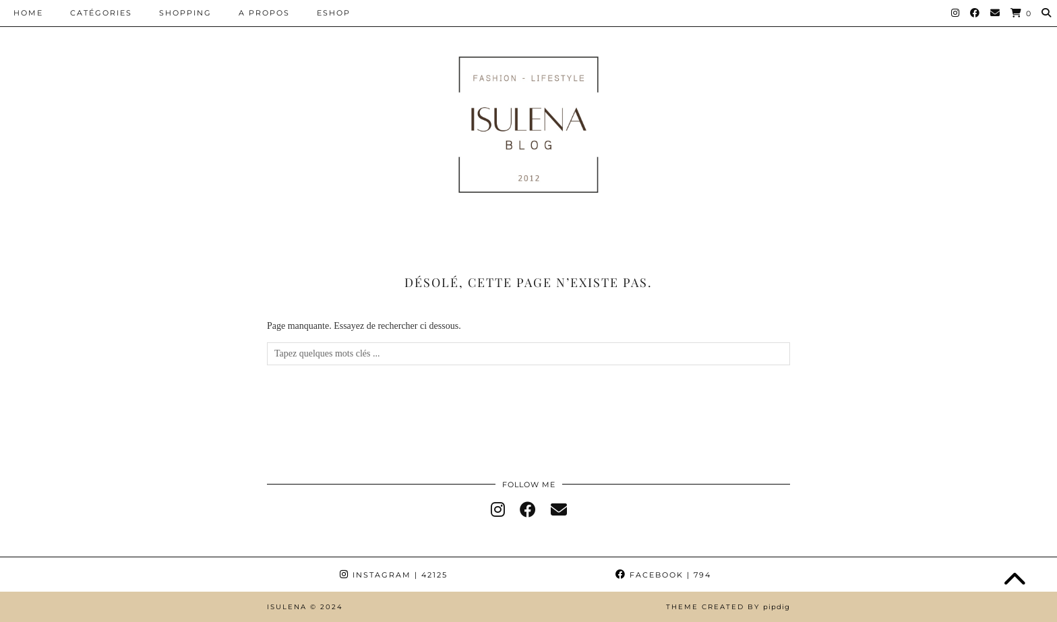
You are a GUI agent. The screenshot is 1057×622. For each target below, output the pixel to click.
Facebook (663, 575)
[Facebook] (975, 13)
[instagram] (498, 510)
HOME (28, 13)
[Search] (1046, 13)
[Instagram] (956, 13)
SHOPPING (185, 13)
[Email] (995, 13)
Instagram (394, 575)
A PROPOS (264, 13)
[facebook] (528, 510)
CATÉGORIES (101, 13)
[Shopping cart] (1021, 13)
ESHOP (334, 13)
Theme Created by (728, 606)
